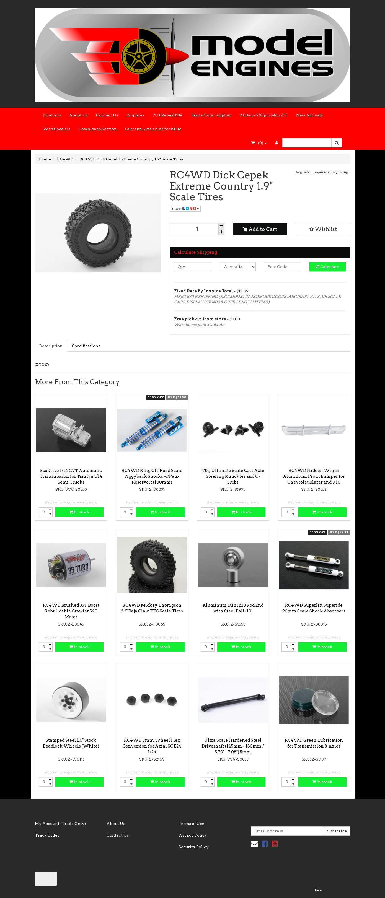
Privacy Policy (193, 835)
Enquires (135, 115)
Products (52, 115)
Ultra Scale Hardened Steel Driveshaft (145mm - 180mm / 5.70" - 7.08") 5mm (233, 746)
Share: (185, 208)
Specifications (86, 346)
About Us (78, 115)
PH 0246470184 (167, 115)
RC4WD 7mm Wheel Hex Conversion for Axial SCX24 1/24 (152, 746)
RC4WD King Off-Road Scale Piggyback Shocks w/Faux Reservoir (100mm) (152, 476)
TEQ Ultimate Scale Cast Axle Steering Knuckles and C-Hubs (233, 476)
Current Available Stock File (153, 129)
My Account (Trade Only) (60, 823)
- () (259, 143)
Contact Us (107, 115)
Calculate (327, 266)
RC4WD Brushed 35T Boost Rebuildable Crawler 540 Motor (71, 611)
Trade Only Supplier (211, 115)
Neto (318, 890)
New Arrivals (309, 115)
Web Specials (56, 129)
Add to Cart (260, 229)
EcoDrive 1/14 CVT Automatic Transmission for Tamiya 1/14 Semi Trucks (71, 476)
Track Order (47, 835)
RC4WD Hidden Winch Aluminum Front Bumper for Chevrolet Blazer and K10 (314, 476)
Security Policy (194, 847)
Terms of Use (191, 823)
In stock (79, 512)
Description (51, 346)
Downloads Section (98, 129)
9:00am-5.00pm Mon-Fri (263, 115)
